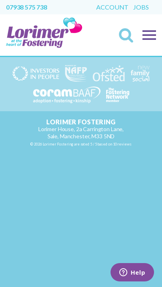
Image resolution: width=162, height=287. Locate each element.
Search (128, 37)
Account (112, 7)
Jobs (140, 7)
